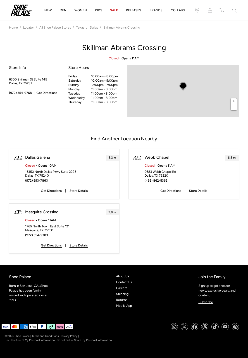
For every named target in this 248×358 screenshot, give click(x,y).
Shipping (122, 294)
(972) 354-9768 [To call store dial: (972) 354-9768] (20, 93)
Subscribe (205, 302)
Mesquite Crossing (42, 211)
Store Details (78, 191)
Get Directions (51, 191)
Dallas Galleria (37, 157)
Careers (121, 288)
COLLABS (178, 10)
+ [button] (234, 101)
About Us (122, 276)
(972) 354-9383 (36, 235)
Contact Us (124, 282)
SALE (114, 10)
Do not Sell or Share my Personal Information (84, 340)
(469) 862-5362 (156, 181)
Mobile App (124, 306)
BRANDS (156, 10)
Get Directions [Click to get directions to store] (46, 93)
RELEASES (133, 10)
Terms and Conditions (45, 336)
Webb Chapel (157, 157)
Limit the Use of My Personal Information (30, 340)
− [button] (234, 107)
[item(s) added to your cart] (222, 10)
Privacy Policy (69, 336)
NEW (48, 10)
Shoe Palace (22, 336)
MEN (63, 10)
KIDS (98, 10)
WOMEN (80, 10)
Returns (121, 300)
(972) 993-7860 (36, 181)
